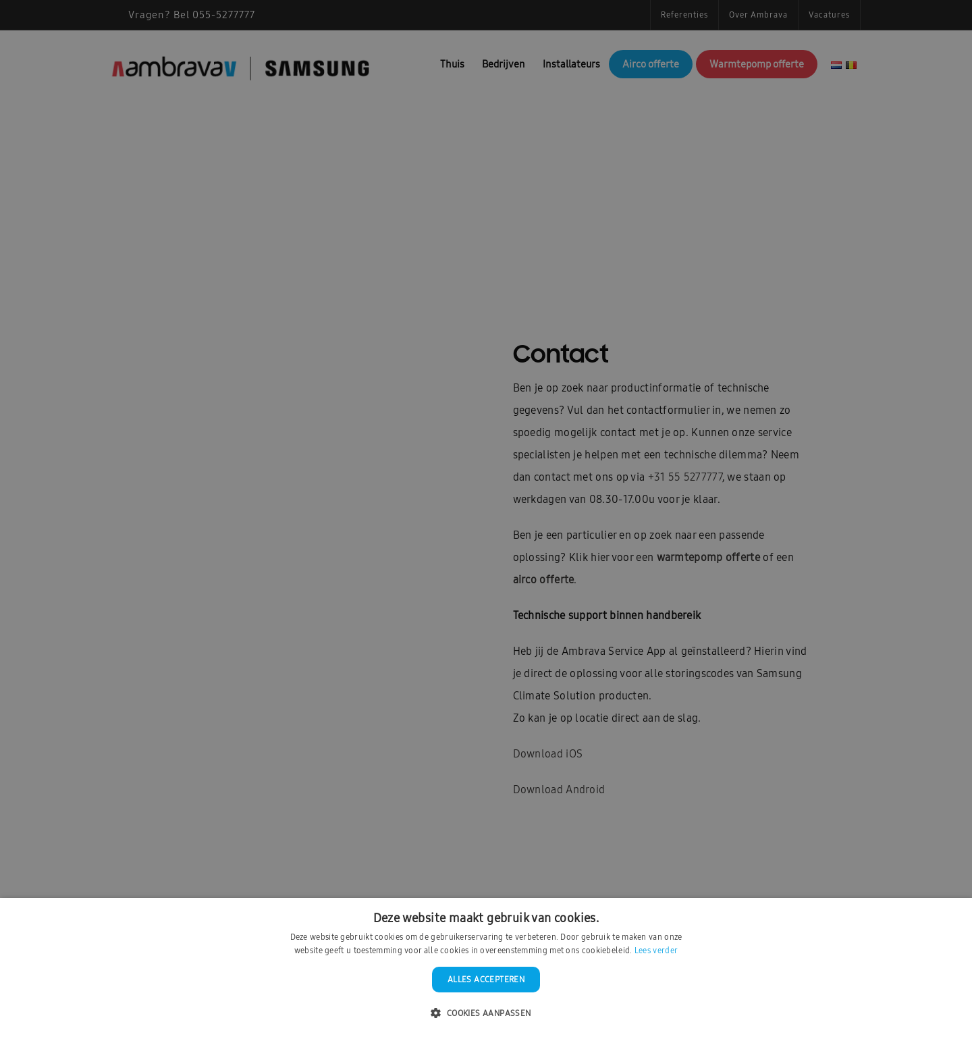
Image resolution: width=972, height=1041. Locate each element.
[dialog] (486, 520)
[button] (486, 1014)
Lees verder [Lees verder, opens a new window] (656, 950)
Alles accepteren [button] (486, 979)
